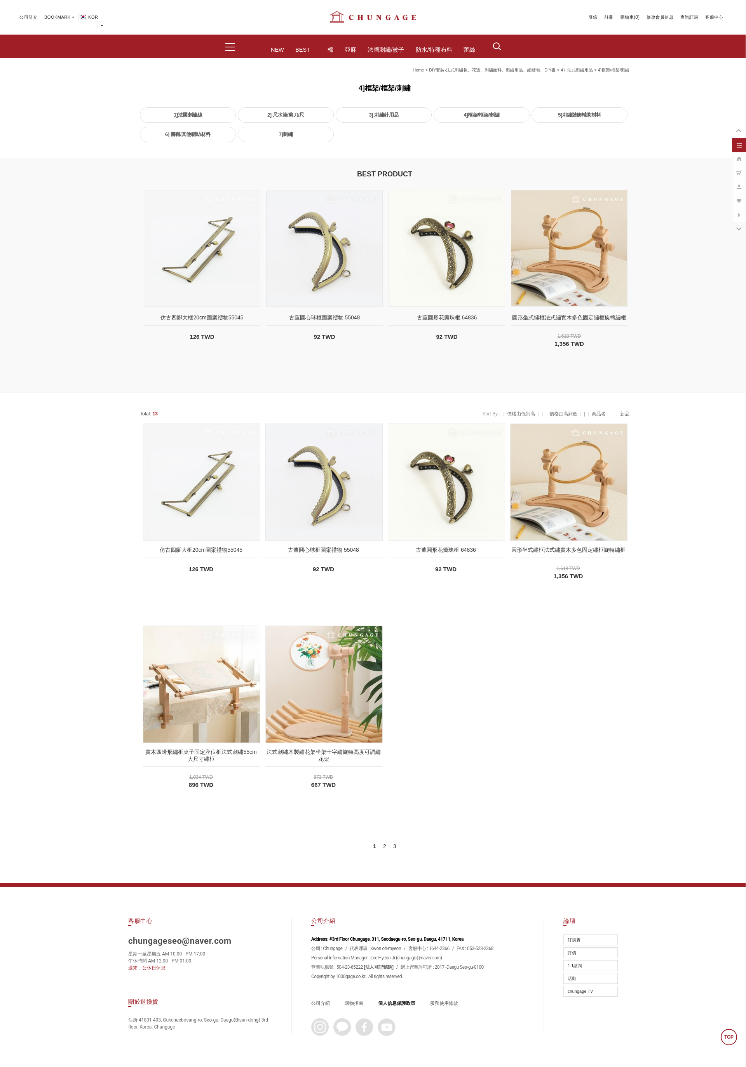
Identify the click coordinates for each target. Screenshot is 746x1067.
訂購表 (574, 940)
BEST (302, 50)
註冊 (609, 17)
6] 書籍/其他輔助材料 (188, 134)
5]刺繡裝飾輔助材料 (579, 115)
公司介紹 (320, 1003)
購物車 (627, 17)
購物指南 (354, 1003)
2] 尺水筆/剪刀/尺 (285, 115)
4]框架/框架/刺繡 (613, 70)
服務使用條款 (444, 1003)
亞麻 (350, 50)
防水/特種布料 (434, 50)
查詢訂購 (689, 17)
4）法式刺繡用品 (577, 70)
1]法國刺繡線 (188, 115)
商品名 (599, 414)
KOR (88, 17)
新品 (624, 414)
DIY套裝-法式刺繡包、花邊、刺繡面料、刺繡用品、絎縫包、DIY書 (492, 70)
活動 (572, 978)
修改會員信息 (660, 17)
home (418, 70)
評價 (572, 952)
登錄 (593, 17)
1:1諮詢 (575, 965)
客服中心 (714, 17)
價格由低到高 (521, 414)
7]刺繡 (286, 134)
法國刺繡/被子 (386, 50)
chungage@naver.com (419, 958)
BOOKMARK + (59, 17)
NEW (277, 50)
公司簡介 (28, 17)
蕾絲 (469, 50)
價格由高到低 (563, 414)
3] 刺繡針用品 (383, 115)
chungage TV (580, 991)
